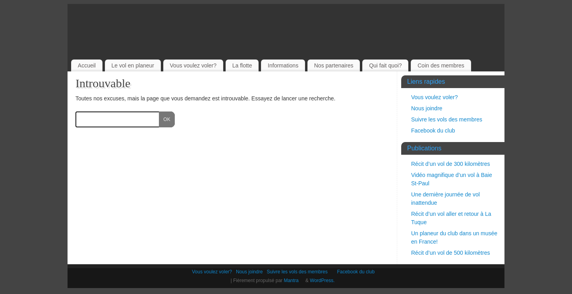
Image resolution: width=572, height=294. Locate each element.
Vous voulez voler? (193, 65)
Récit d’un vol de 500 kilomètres (450, 253)
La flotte (242, 65)
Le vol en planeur (133, 65)
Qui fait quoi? (385, 65)
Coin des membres (440, 65)
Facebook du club (436, 130)
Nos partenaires (334, 65)
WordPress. (325, 280)
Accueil (87, 65)
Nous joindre (427, 108)
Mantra (294, 280)
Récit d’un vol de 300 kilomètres (450, 164)
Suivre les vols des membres (449, 119)
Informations (283, 65)
